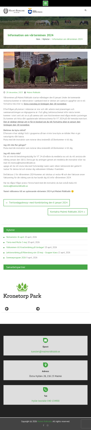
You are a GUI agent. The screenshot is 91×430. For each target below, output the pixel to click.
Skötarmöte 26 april (15, 237)
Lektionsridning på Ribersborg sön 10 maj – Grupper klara (32, 252)
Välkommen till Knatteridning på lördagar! (25, 247)
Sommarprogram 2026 (16, 257)
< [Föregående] (7, 309)
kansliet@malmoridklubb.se (45, 351)
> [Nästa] (38, 309)
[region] (22, 291)
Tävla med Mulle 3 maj (16, 242)
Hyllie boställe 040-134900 (45, 400)
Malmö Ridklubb (33, 92)
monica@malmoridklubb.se (15, 186)
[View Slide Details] (22, 291)
